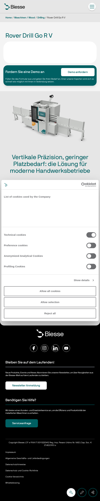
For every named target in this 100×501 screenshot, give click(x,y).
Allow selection (50, 302)
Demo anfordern (78, 72)
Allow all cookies (50, 291)
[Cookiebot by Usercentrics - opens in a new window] (81, 184)
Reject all (50, 313)
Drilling (41, 17)
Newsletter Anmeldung (26, 385)
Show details (82, 280)
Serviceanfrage (21, 423)
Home (8, 17)
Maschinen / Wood (24, 17)
